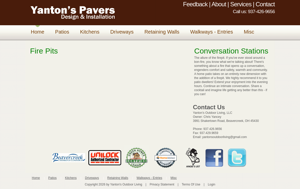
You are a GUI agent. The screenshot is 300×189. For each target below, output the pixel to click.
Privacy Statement (162, 184)
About (218, 4)
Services (241, 4)
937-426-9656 (261, 11)
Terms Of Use (191, 184)
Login (211, 184)
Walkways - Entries (149, 178)
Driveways (92, 178)
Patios (52, 178)
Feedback (195, 4)
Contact (265, 4)
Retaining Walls (117, 178)
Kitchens (71, 178)
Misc (173, 178)
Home (36, 178)
